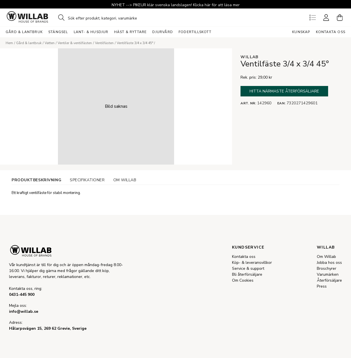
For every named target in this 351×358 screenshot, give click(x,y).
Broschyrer (326, 268)
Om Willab (326, 256)
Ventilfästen (104, 43)
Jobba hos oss (329, 262)
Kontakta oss (330, 32)
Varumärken (328, 274)
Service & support (248, 268)
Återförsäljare (329, 280)
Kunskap (301, 32)
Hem (9, 43)
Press (322, 286)
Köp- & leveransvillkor (252, 262)
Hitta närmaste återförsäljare (284, 91)
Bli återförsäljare (247, 274)
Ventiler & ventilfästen (75, 43)
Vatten (50, 43)
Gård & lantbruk (29, 43)
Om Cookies (242, 280)
